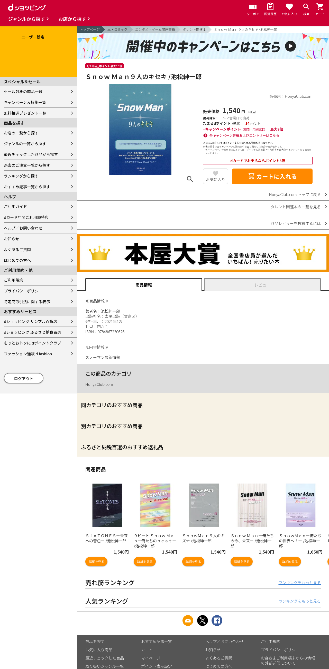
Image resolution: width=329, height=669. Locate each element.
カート (147, 649)
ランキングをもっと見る (299, 582)
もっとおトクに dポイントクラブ (32, 343)
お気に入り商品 (98, 649)
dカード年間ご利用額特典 (26, 217)
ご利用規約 (13, 280)
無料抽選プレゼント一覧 (25, 113)
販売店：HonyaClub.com (291, 96)
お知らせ (11, 238)
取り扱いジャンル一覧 (104, 666)
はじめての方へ (17, 260)
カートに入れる (272, 176)
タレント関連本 (194, 29)
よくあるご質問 (17, 249)
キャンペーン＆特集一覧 (25, 102)
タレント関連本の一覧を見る (296, 207)
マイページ (150, 658)
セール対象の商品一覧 (23, 91)
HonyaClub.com (99, 384)
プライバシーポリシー (23, 290)
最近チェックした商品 (104, 658)
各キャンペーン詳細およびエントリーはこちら (244, 135)
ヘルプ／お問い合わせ (23, 228)
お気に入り (215, 179)
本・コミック (117, 29)
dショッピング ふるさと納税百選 (32, 332)
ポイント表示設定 (156, 666)
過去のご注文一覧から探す (27, 165)
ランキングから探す (21, 176)
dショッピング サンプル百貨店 (30, 321)
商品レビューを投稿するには (296, 223)
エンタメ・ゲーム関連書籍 (155, 29)
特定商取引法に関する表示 (27, 301)
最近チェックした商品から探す (31, 154)
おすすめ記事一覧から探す (27, 186)
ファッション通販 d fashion (28, 353)
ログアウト (23, 378)
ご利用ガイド (15, 206)
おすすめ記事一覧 (156, 641)
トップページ (90, 29)
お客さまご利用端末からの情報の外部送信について (288, 660)
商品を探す (95, 641)
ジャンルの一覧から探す (25, 143)
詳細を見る (96, 561)
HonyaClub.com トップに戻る (295, 194)
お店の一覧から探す (21, 132)
